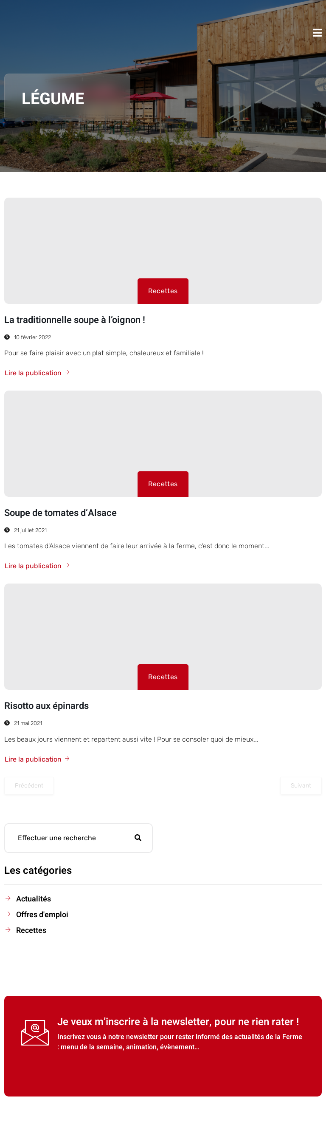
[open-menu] (317, 33)
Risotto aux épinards (46, 706)
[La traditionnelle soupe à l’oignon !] (163, 251)
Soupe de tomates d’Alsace (60, 513)
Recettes (163, 291)
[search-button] (138, 838)
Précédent (29, 785)
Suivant (301, 785)
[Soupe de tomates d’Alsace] (163, 444)
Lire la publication (37, 373)
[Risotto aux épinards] (163, 637)
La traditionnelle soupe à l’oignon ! (74, 320)
